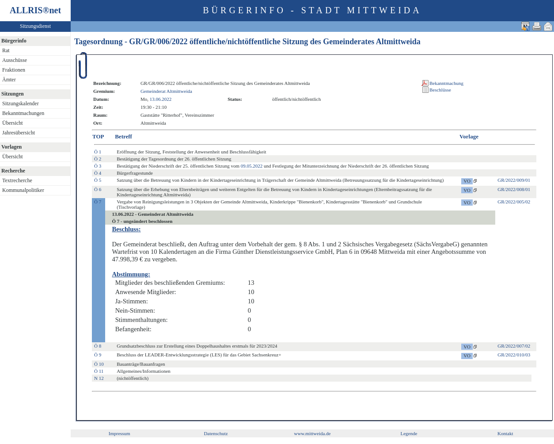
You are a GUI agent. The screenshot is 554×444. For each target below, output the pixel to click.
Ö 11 (98, 371)
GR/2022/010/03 (513, 354)
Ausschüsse (14, 60)
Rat (6, 50)
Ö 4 (97, 173)
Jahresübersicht (18, 133)
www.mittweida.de (312, 433)
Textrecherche (17, 180)
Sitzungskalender (20, 103)
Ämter (9, 80)
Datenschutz (216, 433)
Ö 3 (97, 165)
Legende (408, 433)
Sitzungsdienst (35, 26)
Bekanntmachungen (23, 113)
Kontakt (505, 433)
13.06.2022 (161, 99)
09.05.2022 (252, 165)
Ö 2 (97, 158)
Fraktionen (13, 70)
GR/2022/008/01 (513, 189)
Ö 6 (97, 189)
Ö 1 (97, 151)
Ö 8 (97, 345)
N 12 (99, 378)
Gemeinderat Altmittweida (166, 91)
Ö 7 (97, 201)
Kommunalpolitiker (23, 190)
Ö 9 (97, 354)
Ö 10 (99, 364)
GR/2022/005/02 (513, 201)
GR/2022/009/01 (513, 180)
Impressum (119, 433)
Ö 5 (97, 180)
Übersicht (12, 123)
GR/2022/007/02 (513, 345)
